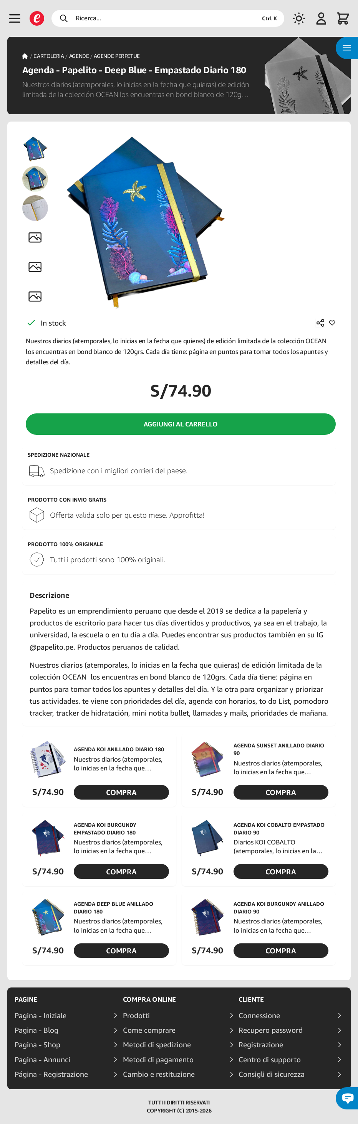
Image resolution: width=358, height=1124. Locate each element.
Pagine (26, 999)
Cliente (251, 999)
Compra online (149, 999)
